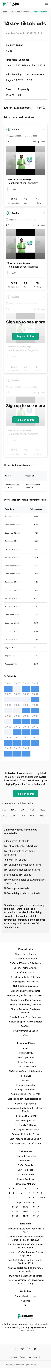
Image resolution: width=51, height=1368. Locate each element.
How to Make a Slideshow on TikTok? (25, 1276)
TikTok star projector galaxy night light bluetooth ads (24, 881)
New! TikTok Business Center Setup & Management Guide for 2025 (25, 1238)
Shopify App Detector (25, 972)
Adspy (25, 1048)
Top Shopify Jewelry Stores (25, 1129)
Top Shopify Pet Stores (26, 1125)
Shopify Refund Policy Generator (25, 1004)
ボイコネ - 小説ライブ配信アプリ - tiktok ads (6, 809)
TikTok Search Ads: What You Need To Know (25, 1230)
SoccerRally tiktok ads (35, 809)
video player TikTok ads (16, 841)
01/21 (15, 1211)
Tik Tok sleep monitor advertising (22, 869)
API (25, 1305)
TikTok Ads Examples (25, 1156)
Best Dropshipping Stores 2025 (25, 1094)
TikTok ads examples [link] (20, 12)
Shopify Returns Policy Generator (25, 1017)
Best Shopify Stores (25, 1120)
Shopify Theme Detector (25, 968)
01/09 (15, 1216)
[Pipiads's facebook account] (16, 1349)
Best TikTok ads (25, 1170)
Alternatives (25, 1076)
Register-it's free (26, 336)
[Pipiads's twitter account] (22, 1349)
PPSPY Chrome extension (25, 1031)
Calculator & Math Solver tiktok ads (6, 815)
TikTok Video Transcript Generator (25, 1071)
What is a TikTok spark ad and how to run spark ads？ (25, 1269)
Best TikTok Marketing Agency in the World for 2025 (25, 1262)
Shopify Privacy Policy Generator (25, 1000)
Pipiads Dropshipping (25, 1103)
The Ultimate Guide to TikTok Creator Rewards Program (25, 1246)
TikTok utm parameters (25, 958)
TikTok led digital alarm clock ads (22, 893)
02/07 (15, 1207)
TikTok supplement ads (16, 888)
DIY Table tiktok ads (25, 809)
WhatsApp (26, 1301)
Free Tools (26, 1026)
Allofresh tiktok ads (25, 815)
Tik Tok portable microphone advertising (19, 853)
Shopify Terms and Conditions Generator (25, 1011)
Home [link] (4, 12)
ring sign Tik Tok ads (15, 859)
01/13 (25, 1211)
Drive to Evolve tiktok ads (35, 815)
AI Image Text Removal (25, 1089)
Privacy (14, 1357)
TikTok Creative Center (25, 1066)
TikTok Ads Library (26, 1062)
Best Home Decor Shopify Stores (25, 1143)
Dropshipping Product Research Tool (25, 1099)
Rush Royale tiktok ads (44, 815)
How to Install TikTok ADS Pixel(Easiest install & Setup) (25, 1282)
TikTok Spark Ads (25, 1057)
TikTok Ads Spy (25, 1053)
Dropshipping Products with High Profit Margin (25, 1110)
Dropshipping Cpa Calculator (25, 981)
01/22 (36, 1207)
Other (42, 1197)
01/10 (36, 1211)
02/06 (25, 1207)
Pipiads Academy (25, 1179)
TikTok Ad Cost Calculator (25, 986)
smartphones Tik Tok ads (17, 874)
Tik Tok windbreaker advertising (21, 846)
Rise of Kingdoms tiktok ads (16, 809)
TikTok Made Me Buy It (25, 1116)
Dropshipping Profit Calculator (25, 991)
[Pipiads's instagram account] (35, 1349)
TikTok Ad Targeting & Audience (25, 963)
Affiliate (25, 1035)
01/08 (25, 1216)
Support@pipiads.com (25, 1296)
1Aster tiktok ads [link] (40, 12)
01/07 (36, 1216)
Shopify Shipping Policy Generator (25, 1021)
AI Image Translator (25, 1085)
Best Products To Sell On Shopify (25, 1139)
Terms (22, 1357)
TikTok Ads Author (25, 1174)
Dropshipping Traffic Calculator (25, 977)
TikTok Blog (25, 1160)
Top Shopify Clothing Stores (25, 1134)
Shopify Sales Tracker (25, 954)
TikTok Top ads (25, 1165)
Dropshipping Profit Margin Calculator (25, 995)
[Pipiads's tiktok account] (29, 1349)
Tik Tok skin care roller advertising (22, 864)
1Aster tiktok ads (16, 815)
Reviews (25, 1080)
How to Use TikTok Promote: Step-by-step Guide (26, 1254)
